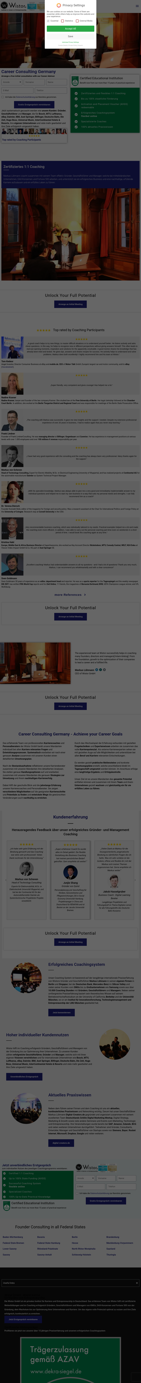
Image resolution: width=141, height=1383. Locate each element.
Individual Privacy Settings (70, 42)
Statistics (67, 21)
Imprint (80, 45)
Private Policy (72, 45)
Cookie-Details (63, 45)
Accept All (70, 28)
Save (70, 36)
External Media (84, 21)
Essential (53, 21)
